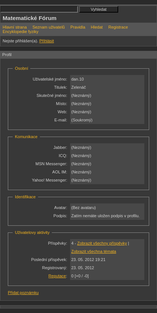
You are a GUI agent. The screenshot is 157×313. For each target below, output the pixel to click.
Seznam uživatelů (48, 27)
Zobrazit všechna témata (93, 251)
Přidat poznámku (23, 292)
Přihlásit (46, 41)
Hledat (97, 27)
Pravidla (77, 27)
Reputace (57, 276)
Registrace (118, 27)
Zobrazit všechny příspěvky (102, 243)
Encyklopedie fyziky (20, 31)
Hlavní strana (15, 27)
